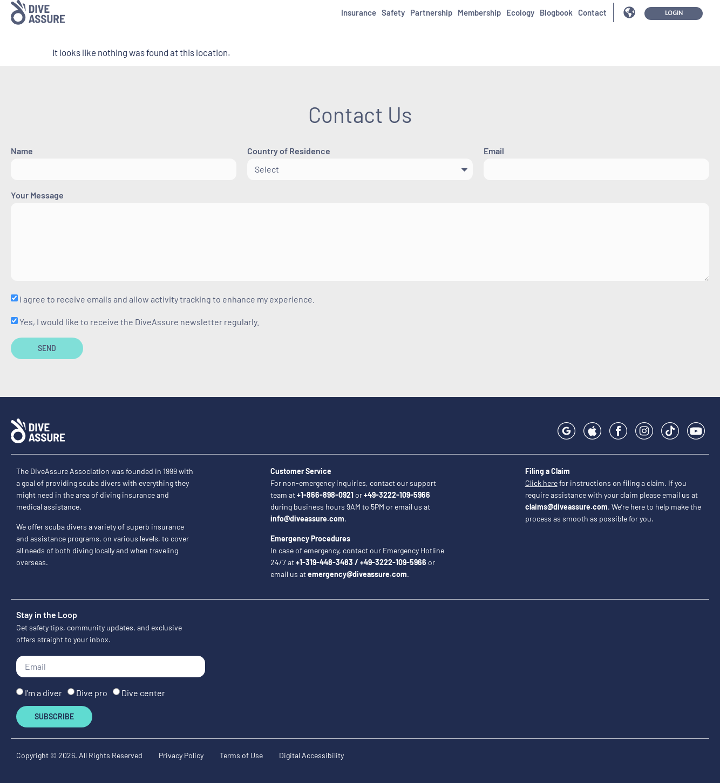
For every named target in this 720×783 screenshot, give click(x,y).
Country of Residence (288, 151)
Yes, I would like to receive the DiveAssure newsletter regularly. (139, 322)
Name (22, 151)
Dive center (143, 693)
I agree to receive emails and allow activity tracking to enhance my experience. (167, 299)
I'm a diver (43, 693)
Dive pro (91, 693)
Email (494, 151)
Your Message (37, 195)
